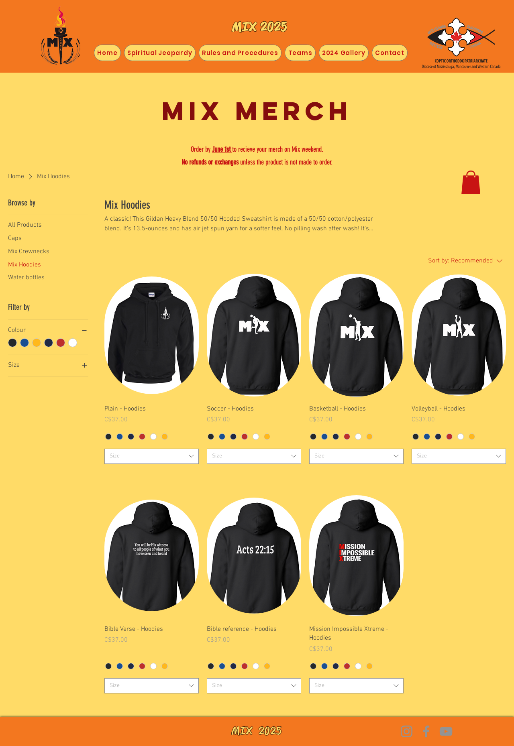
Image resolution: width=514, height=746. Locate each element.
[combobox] (151, 456)
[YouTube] (446, 731)
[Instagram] (406, 731)
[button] (471, 182)
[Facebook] (426, 731)
